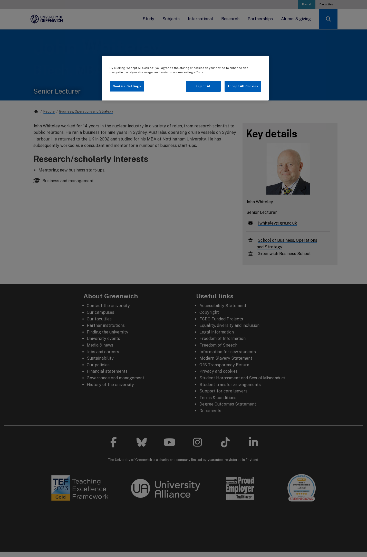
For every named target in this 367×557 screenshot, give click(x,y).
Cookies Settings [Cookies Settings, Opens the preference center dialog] (127, 86)
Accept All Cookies (242, 86)
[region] (185, 78)
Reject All (204, 86)
